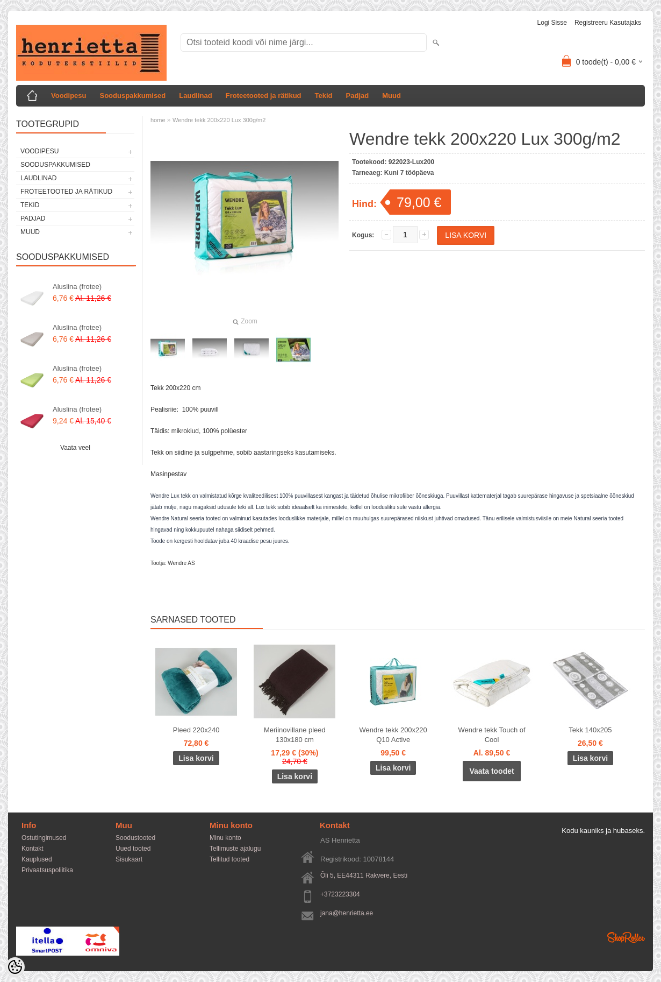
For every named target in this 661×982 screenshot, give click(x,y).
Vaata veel (75, 447)
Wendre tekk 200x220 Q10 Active (393, 735)
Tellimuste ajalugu (235, 848)
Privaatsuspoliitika (47, 870)
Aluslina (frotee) (77, 286)
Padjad (357, 95)
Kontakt (32, 848)
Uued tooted (133, 848)
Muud (391, 95)
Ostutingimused (43, 838)
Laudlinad (195, 95)
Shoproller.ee (626, 937)
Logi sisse (552, 22)
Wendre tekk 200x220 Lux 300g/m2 (219, 120)
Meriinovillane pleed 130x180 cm (295, 735)
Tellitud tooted (229, 859)
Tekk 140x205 (590, 730)
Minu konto (225, 838)
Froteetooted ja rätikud (263, 95)
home (158, 120)
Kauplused (36, 859)
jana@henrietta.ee (346, 913)
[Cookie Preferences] (15, 967)
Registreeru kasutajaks (607, 22)
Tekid (324, 95)
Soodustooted (135, 838)
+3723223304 (340, 894)
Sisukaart (129, 859)
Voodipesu (68, 95)
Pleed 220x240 (196, 730)
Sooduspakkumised (132, 95)
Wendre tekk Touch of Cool (491, 735)
